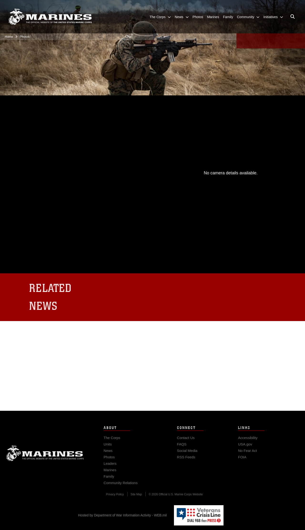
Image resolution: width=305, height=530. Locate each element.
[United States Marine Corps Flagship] (50, 17)
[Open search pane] (293, 16)
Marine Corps (45, 458)
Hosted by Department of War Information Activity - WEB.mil (122, 515)
